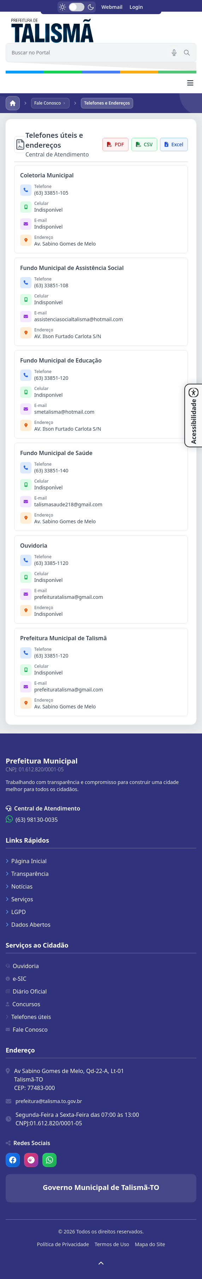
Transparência (27, 874)
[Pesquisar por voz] (174, 52)
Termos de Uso (112, 1244)
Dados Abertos (28, 925)
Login (136, 7)
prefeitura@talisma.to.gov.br (49, 1101)
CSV (144, 144)
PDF (115, 144)
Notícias (19, 886)
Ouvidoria (22, 966)
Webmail (112, 7)
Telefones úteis (28, 1017)
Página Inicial (26, 861)
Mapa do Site (150, 1244)
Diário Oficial (26, 991)
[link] (101, 30)
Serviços (19, 899)
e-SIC (16, 979)
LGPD (16, 912)
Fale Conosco (27, 1029)
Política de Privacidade (63, 1244)
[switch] (76, 7)
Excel (174, 144)
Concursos (23, 1004)
